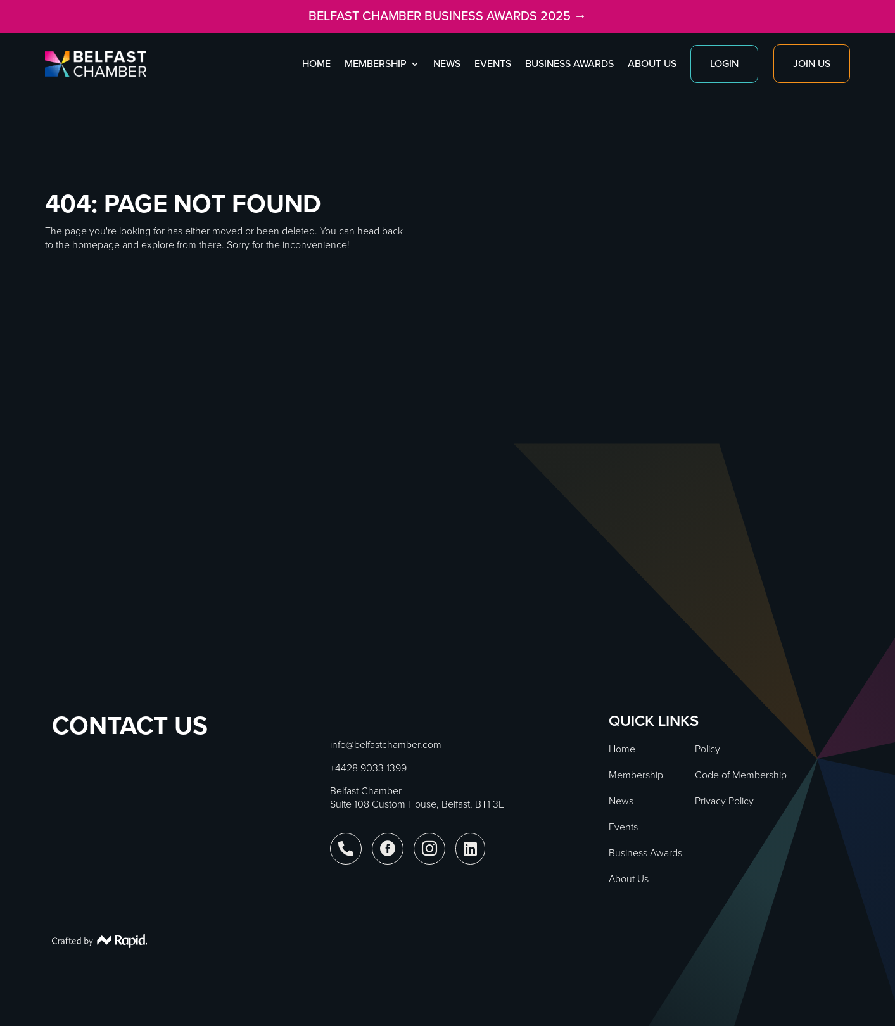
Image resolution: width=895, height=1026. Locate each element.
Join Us (811, 63)
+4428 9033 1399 (368, 768)
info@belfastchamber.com (385, 744)
